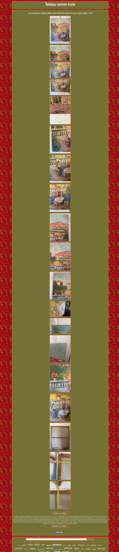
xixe (43, 545)
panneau (81, 545)
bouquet (94, 549)
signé (76, 548)
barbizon (93, 545)
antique (33, 549)
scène (82, 549)
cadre (69, 545)
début (56, 549)
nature (24, 545)
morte (49, 545)
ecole (87, 545)
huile (37, 544)
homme (88, 549)
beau (19, 545)
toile (30, 544)
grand (64, 545)
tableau (68, 548)
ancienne (26, 549)
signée (60, 549)
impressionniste (40, 549)
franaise (100, 545)
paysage (101, 548)
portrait (18, 548)
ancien (50, 548)
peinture (57, 544)
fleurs (74, 545)
